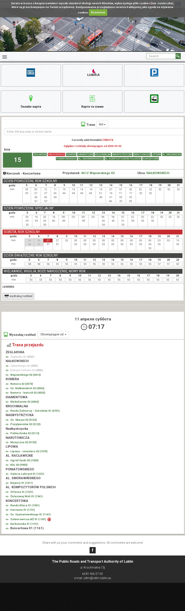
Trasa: (88, 124)
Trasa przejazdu (25, 345)
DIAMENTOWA (85, 154)
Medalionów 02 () (24, 401)
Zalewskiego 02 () (24, 366)
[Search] (178, 56)
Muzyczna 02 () (23, 442)
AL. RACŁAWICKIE (171, 154)
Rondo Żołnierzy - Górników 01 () (35, 411)
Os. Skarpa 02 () (23, 420)
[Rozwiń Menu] (4, 57)
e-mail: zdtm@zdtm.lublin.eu (92, 578)
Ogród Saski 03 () (24, 460)
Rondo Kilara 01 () (25, 505)
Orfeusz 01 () (21, 491)
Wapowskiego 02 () (25, 374)
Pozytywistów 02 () (25, 424)
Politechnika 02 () (24, 433)
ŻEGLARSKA (40, 154)
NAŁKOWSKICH (56, 154)
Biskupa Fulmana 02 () (26, 370)
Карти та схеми (92, 101)
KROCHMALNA (103, 154)
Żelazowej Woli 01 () (26, 496)
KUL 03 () (19, 465)
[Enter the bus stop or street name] (94, 131)
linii (102, 124)
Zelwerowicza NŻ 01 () (28, 519)
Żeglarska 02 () (22, 356)
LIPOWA (156, 154)
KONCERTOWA (150, 158)
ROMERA (71, 154)
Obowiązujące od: (53, 334)
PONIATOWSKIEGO (66, 158)
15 (17, 160)
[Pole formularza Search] (161, 56)
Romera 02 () (21, 383)
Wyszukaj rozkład (20, 334)
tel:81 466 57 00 (92, 573)
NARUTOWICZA (142, 154)
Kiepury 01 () (21, 483)
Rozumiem (98, 12)
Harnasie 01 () (22, 510)
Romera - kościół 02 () (27, 392)
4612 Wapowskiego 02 (98, 173)
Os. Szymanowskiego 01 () (30, 514)
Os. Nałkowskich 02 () (27, 388)
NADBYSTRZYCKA (122, 154)
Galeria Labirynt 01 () (27, 474)
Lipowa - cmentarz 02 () (29, 451)
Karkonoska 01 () (24, 523)
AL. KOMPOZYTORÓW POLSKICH (123, 158)
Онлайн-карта (31, 101)
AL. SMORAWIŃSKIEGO (90, 158)
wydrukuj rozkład (18, 296)
